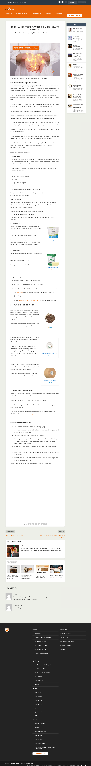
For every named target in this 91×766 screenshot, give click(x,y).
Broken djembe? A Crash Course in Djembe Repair (26, 575)
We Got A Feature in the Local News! (78, 36)
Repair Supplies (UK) (40, 667)
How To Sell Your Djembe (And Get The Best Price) (13, 575)
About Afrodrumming (40, 730)
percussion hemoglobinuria (29, 412)
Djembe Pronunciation (77, 44)
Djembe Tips (42, 31)
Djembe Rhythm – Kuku (20, 2)
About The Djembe (40, 722)
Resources (59, 12)
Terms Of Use (64, 636)
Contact (62, 648)
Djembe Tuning (39, 679)
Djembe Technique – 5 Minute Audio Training (78, 74)
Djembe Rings (38, 703)
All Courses (38, 632)
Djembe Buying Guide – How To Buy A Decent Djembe (44, 746)
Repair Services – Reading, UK (43, 663)
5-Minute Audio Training (41, 651)
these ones (19, 291)
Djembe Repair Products (41, 706)
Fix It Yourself (38, 675)
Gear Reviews (50, 31)
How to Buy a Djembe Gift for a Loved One (56, 574)
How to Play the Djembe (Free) (43, 636)
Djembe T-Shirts (39, 710)
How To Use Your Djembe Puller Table (78, 27)
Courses (9, 12)
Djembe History (39, 738)
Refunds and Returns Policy (67, 640)
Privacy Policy (64, 628)
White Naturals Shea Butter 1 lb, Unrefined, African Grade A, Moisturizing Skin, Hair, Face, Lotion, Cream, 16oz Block (53, 265)
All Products (38, 714)
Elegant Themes (15, 762)
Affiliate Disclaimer (65, 632)
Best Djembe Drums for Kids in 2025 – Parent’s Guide (78, 95)
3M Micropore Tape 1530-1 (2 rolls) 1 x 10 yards (49, 352)
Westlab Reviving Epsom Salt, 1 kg (53, 238)
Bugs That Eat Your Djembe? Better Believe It (41, 576)
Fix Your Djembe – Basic (41, 644)
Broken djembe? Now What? (42, 671)
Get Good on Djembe (40, 640)
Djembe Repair (36, 12)
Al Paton (24, 31)
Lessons (37, 726)
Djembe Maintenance (76, 63)
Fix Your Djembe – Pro (41, 648)
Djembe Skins (38, 695)
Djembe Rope (38, 699)
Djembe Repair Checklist (77, 84)
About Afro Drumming (66, 644)
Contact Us (37, 683)
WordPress (30, 762)
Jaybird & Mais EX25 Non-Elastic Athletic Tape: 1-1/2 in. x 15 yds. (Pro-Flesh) (50, 379)
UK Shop (48, 12)
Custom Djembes (22, 12)
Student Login (74, 14)
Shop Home (38, 691)
